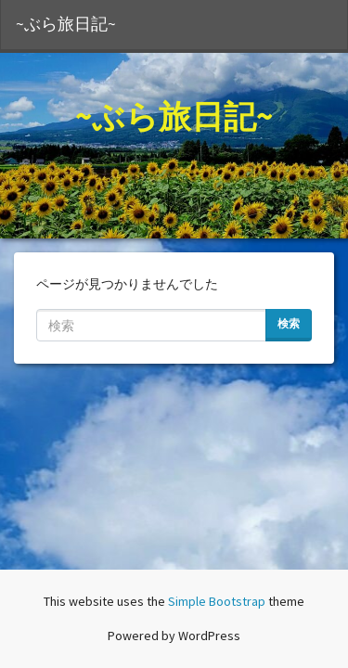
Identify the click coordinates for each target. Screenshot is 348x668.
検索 (288, 323)
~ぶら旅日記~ (66, 24)
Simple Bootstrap (216, 601)
